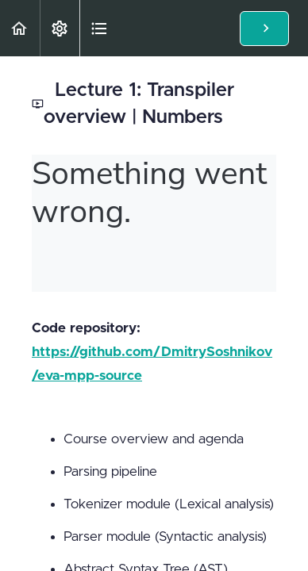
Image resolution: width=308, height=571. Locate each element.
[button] (20, 28)
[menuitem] (59, 28)
